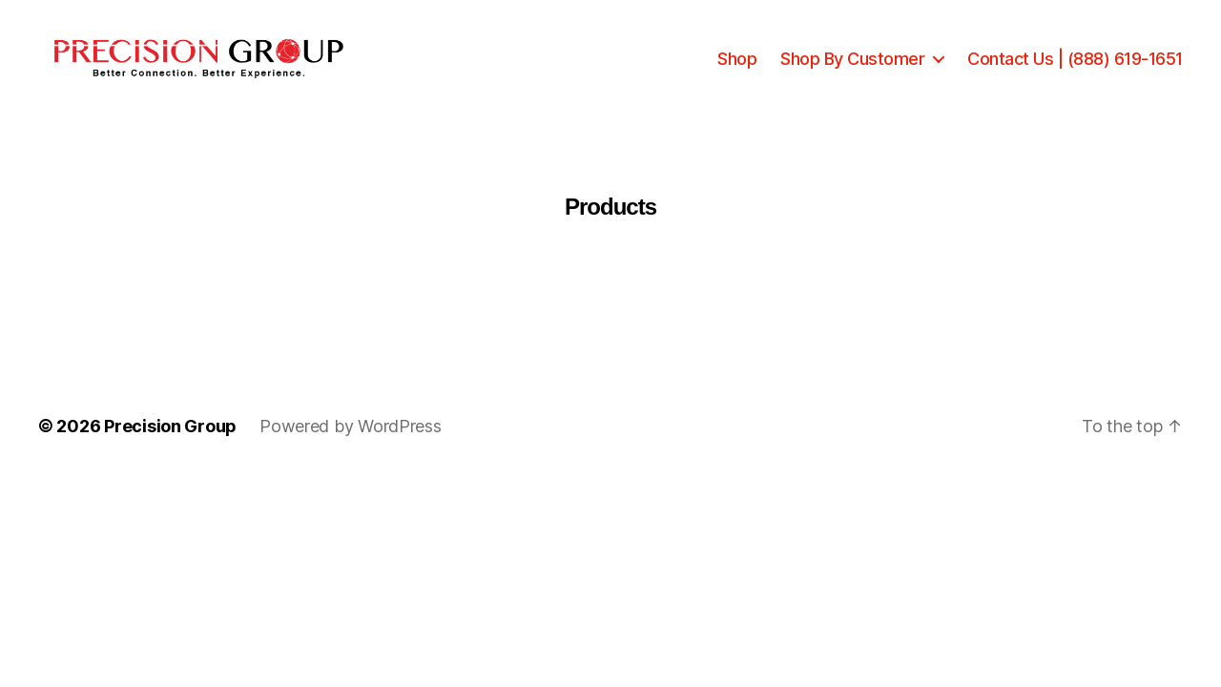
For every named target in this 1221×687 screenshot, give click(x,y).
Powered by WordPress (350, 448)
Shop (736, 69)
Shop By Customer (852, 69)
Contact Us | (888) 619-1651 (1075, 69)
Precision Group (170, 448)
